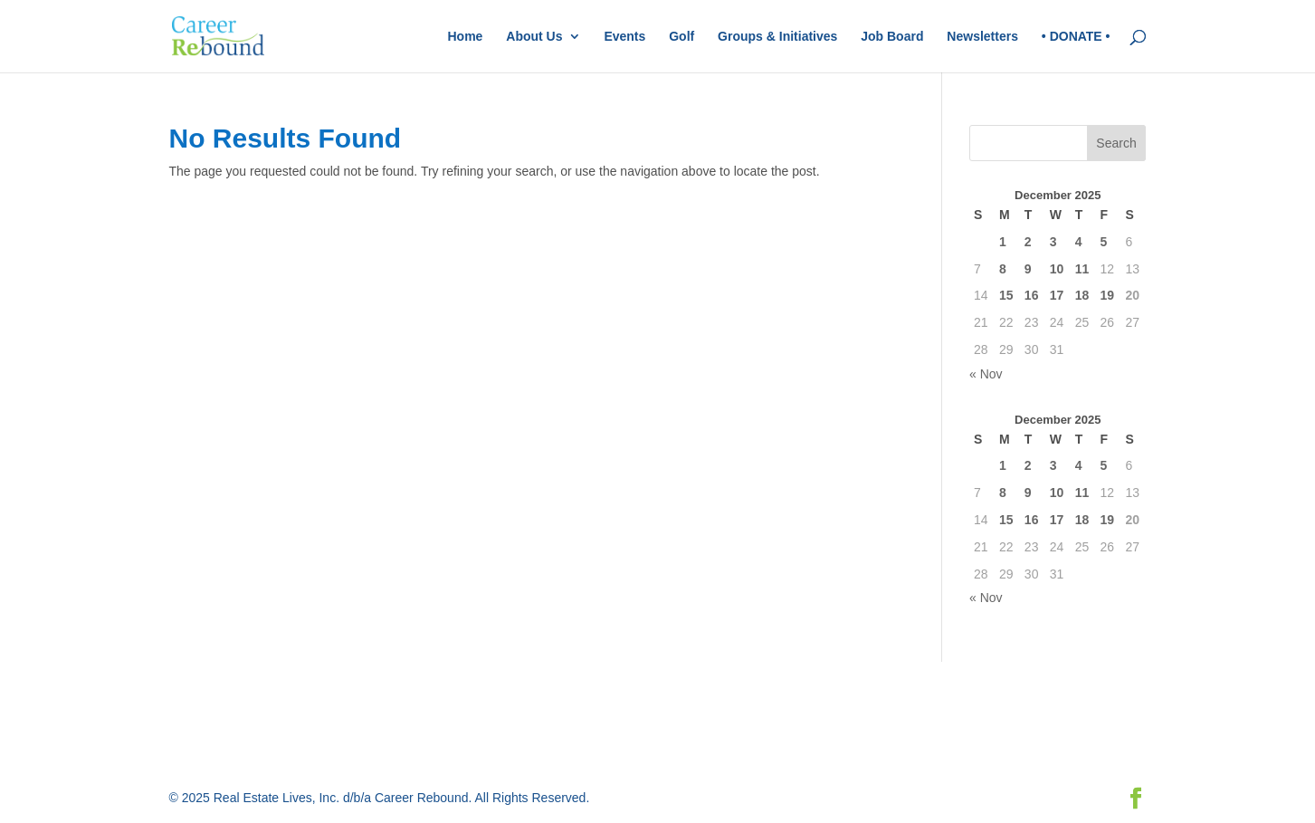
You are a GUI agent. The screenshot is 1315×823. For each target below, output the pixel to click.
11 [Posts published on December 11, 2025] (1082, 269)
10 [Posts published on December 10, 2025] (1057, 269)
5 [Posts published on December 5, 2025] (1104, 241)
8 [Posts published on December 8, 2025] (1002, 269)
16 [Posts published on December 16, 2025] (1031, 295)
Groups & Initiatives (777, 36)
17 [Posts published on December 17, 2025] (1057, 295)
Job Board (892, 36)
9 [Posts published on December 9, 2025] (1028, 269)
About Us (534, 36)
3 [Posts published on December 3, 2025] (1053, 241)
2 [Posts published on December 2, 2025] (1028, 241)
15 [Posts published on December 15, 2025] (1006, 295)
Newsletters (982, 36)
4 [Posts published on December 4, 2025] (1078, 241)
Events (624, 36)
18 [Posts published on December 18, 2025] (1082, 295)
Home (464, 36)
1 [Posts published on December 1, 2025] (1002, 241)
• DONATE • (1076, 36)
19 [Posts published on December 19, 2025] (1108, 295)
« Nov (986, 374)
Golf (681, 36)
